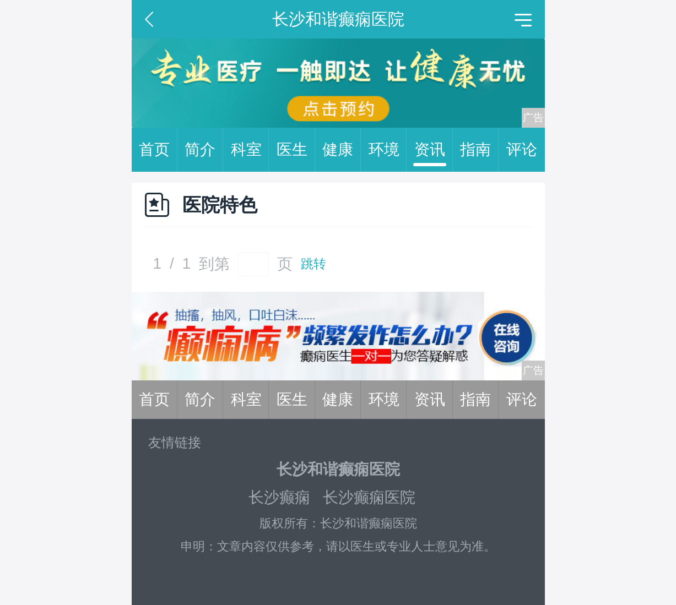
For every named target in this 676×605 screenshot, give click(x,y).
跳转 (313, 264)
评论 (521, 149)
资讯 (433, 150)
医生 (296, 150)
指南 (479, 150)
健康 (341, 150)
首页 (158, 150)
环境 (388, 150)
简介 (204, 150)
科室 (250, 150)
